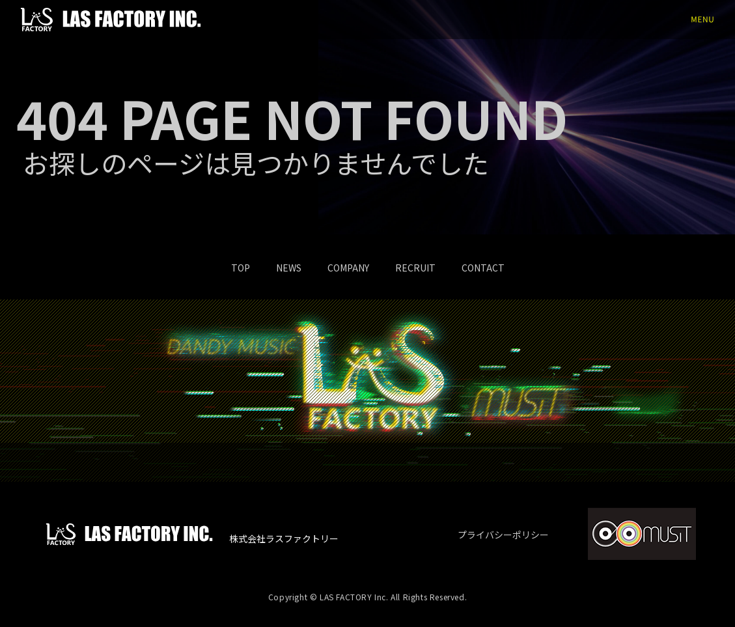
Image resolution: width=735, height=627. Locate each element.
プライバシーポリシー (503, 534)
